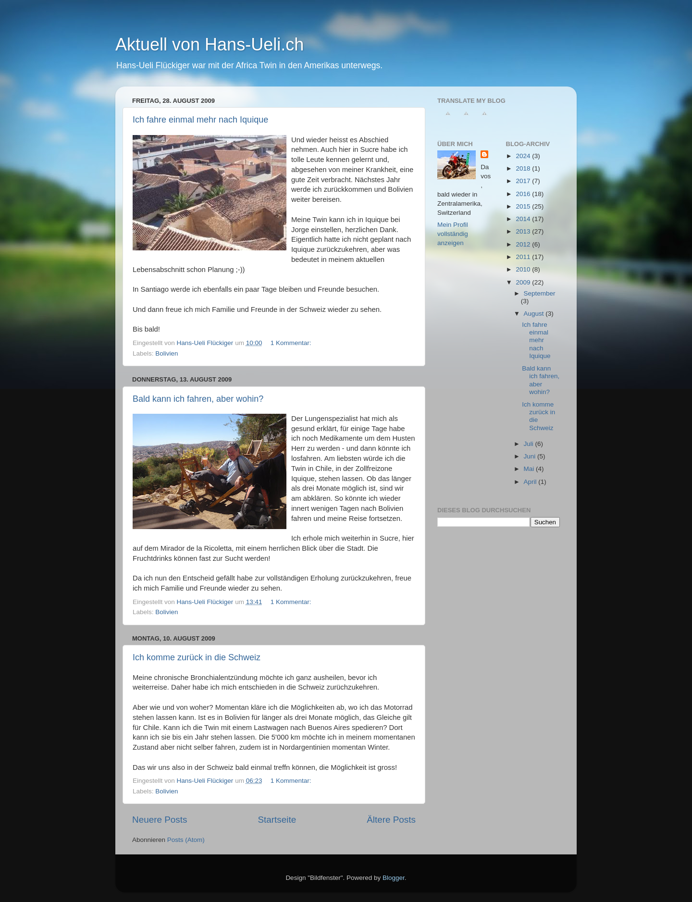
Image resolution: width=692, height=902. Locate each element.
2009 (524, 282)
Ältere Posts (391, 820)
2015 (524, 206)
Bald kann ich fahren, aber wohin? (198, 399)
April (531, 481)
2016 (524, 194)
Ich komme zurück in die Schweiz (196, 657)
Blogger (394, 877)
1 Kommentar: (292, 342)
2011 (524, 256)
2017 (524, 181)
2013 (524, 231)
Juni (531, 456)
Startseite (277, 820)
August (535, 313)
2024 (524, 156)
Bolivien (166, 353)
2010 (524, 269)
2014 (524, 218)
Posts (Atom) (186, 839)
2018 (524, 168)
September (540, 293)
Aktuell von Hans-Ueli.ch (209, 44)
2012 (524, 244)
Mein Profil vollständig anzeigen (452, 234)
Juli (529, 443)
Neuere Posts (159, 820)
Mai (530, 468)
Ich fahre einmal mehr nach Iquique (200, 119)
